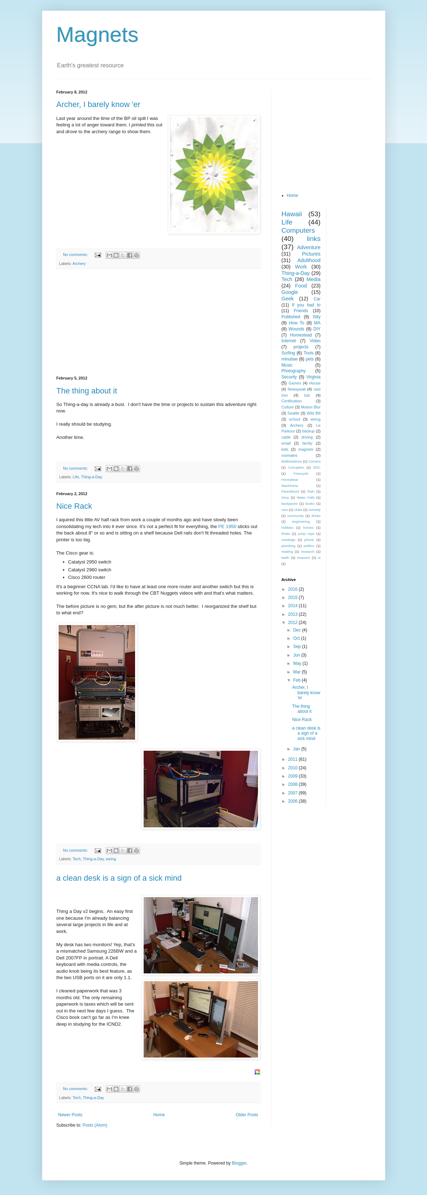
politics (309, 546)
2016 (293, 589)
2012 (293, 622)
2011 (293, 759)
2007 (293, 792)
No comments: (76, 254)
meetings (289, 540)
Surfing (288, 352)
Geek (288, 298)
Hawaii (292, 214)
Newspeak (297, 389)
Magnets (97, 35)
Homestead (301, 335)
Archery (79, 263)
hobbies (288, 527)
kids (285, 449)
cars (285, 510)
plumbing (289, 546)
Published (291, 316)
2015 (293, 597)
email (286, 443)
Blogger (239, 1163)
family (307, 443)
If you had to (306, 305)
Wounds (296, 329)
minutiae (290, 359)
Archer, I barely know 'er (98, 104)
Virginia (313, 376)
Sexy (285, 497)
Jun (297, 655)
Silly (317, 316)
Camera (314, 461)
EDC (317, 467)
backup (308, 431)
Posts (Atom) (95, 1125)
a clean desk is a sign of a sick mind (119, 878)
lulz (307, 395)
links (314, 238)
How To (296, 322)
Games (295, 383)
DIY (317, 329)
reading (287, 551)
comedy (314, 510)
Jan (297, 748)
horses (308, 527)
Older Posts (247, 1114)
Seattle (293, 413)
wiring (111, 859)
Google (290, 292)
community (295, 516)
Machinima (290, 486)
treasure (303, 558)
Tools (309, 352)
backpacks (290, 503)
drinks (316, 516)
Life (76, 477)
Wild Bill (314, 413)
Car (317, 298)
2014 (293, 605)
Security (289, 376)
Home (159, 1114)
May (297, 663)
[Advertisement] (158, 322)
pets (310, 359)
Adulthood (309, 260)
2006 (293, 801)
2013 (293, 614)
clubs (298, 510)
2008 (293, 784)
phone (309, 540)
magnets (305, 449)
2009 (293, 776)
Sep (297, 646)
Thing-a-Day (91, 477)
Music (287, 365)
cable (286, 437)
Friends (301, 310)
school (294, 419)
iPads (286, 534)
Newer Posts (70, 1114)
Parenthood (290, 491)
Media (314, 279)
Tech (77, 859)
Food (301, 286)
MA (317, 322)
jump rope (306, 534)
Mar (297, 671)
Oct (297, 638)
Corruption (296, 467)
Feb (297, 680)
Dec (297, 630)
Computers (298, 230)
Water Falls (305, 497)
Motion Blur (311, 407)
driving (307, 437)
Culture (288, 407)
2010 (293, 767)
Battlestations (292, 461)
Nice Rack (74, 506)
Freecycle (300, 473)
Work (301, 267)
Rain (310, 491)
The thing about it (86, 390)
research (307, 551)
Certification (292, 401)
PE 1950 (227, 526)
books (310, 503)
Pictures (311, 254)
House (315, 383)
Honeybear (290, 480)
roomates (290, 455)
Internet (289, 340)
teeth (285, 558)
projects (300, 346)
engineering (301, 521)
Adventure (309, 247)
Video (315, 340)
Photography (294, 370)
